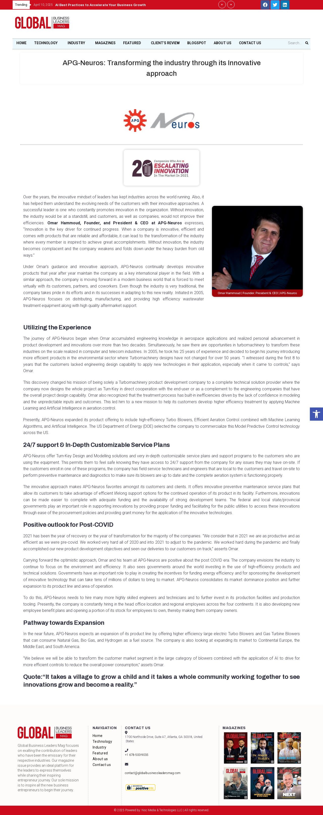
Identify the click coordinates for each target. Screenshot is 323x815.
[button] (316, 414)
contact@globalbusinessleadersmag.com (152, 773)
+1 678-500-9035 (136, 755)
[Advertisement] (216, 25)
